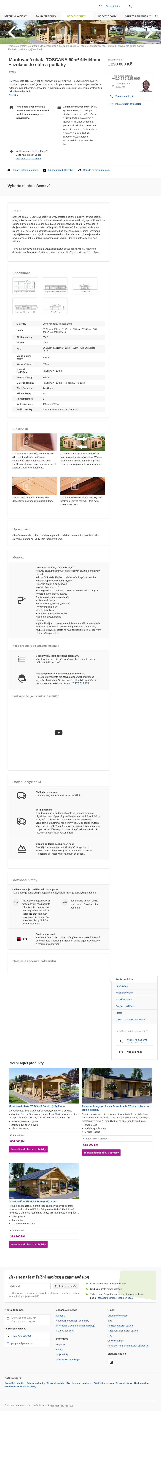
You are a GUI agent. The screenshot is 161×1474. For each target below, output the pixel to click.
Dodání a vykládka (125, 1038)
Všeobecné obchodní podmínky (72, 1353)
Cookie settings (115, 1373)
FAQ (109, 1368)
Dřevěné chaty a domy (79, 1415)
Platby (59, 1381)
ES (71, 1437)
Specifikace (122, 1018)
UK (52, 1437)
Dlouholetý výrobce (117, 1348)
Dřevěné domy (124, 1415)
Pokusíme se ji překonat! (28, 190)
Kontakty (60, 1348)
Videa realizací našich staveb (122, 1363)
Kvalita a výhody (124, 1025)
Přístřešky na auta (104, 1415)
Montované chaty (26, 1418)
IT (67, 1437)
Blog (109, 1353)
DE (62, 1437)
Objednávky (62, 1386)
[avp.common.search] (157, 16)
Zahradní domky (36, 1415)
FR (57, 1437)
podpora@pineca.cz (21, 1375)
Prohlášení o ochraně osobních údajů (75, 1358)
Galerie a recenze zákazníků (130, 1052)
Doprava (60, 1376)
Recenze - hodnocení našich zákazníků (128, 1378)
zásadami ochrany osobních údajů (115, 1330)
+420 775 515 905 (126, 111)
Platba (119, 1045)
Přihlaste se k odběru (66, 1318)
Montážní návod (124, 1031)
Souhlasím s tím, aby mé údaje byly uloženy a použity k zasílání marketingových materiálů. (45, 1327)
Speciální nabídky (15, 1415)
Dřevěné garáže (55, 1415)
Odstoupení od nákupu (68, 1391)
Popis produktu (124, 1011)
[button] (25, 318)
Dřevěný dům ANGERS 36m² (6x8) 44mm (33, 1233)
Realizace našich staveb (120, 1358)
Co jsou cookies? (65, 1363)
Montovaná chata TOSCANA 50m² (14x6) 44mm (37, 1138)
